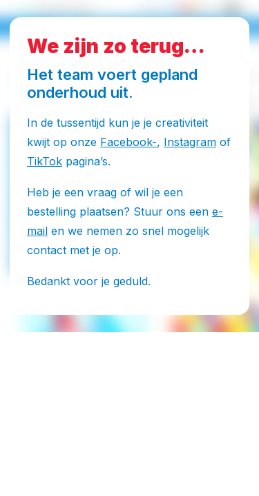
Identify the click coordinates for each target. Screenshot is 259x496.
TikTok (44, 161)
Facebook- (128, 142)
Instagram (190, 142)
